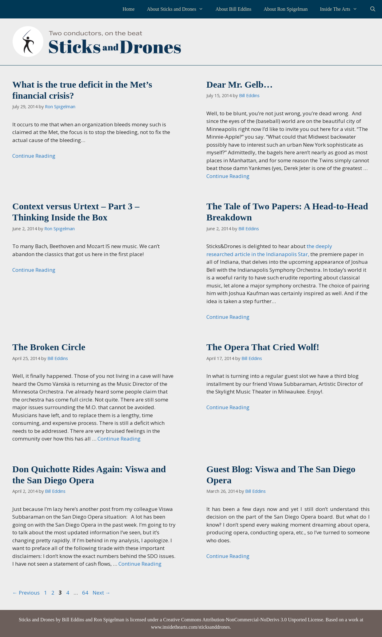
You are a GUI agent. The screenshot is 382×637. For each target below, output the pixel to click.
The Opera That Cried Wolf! (262, 347)
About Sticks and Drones (178, 9)
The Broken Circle (48, 347)
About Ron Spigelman (286, 9)
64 (86, 592)
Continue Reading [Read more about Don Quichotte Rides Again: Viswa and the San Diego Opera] (139, 563)
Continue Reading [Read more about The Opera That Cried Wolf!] (227, 407)
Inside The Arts (341, 9)
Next (101, 592)
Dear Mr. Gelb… (239, 84)
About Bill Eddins (233, 9)
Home (128, 9)
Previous (26, 592)
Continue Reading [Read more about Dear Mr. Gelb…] (227, 176)
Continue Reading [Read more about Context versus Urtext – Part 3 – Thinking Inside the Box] (33, 269)
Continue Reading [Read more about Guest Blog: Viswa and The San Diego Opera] (227, 556)
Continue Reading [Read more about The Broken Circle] (119, 438)
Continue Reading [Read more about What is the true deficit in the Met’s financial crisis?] (33, 155)
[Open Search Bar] (372, 9)
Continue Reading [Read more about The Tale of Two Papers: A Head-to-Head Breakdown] (227, 316)
